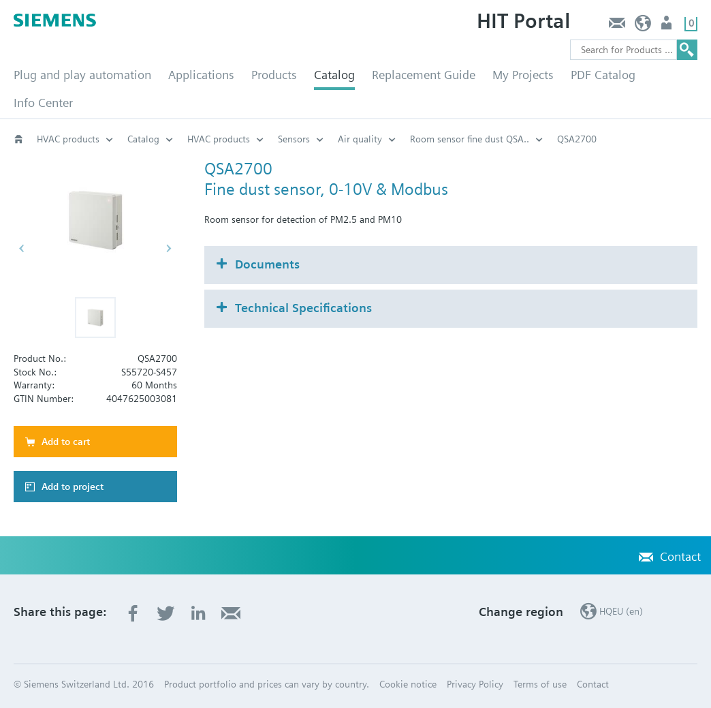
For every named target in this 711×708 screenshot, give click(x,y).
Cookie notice (408, 684)
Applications (201, 74)
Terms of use (540, 684)
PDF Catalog (603, 74)
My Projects (523, 74)
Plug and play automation (82, 74)
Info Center (43, 102)
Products (274, 74)
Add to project (73, 486)
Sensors (294, 139)
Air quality (360, 139)
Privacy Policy (475, 684)
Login (668, 26)
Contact (616, 26)
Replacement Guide (423, 74)
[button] (95, 317)
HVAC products (68, 139)
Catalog (334, 74)
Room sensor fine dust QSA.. (469, 139)
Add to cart (66, 441)
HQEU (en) (643, 26)
